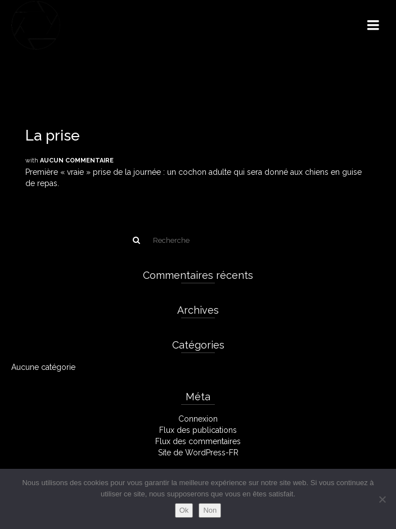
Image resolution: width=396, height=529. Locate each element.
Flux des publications (198, 430)
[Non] (382, 499)
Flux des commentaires (198, 441)
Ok (184, 510)
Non (210, 510)
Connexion (198, 418)
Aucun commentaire (77, 160)
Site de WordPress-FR (198, 452)
